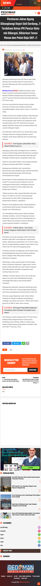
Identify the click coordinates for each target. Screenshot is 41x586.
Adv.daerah (3, 531)
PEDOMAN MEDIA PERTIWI (24, 582)
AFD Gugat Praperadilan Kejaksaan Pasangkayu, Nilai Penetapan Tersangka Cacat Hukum (20, 310)
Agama (2, 535)
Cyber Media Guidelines (25, 576)
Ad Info (15, 576)
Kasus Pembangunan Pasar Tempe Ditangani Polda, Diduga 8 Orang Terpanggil (26, 496)
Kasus (11, 350)
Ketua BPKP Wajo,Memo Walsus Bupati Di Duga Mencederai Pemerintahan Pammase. (26, 478)
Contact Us (9, 576)
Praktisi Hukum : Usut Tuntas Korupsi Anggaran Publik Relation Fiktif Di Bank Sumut (20, 230)
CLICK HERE (30, 468)
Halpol (1, 542)
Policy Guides (36, 576)
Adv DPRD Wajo (4, 527)
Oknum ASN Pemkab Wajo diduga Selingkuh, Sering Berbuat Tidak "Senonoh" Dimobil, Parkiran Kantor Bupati (26, 514)
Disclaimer (17, 578)
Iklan (1, 545)
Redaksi (3, 576)
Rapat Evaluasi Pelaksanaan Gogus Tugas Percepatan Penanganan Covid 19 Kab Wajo (24, 505)
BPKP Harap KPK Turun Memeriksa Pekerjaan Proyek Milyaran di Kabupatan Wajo (24, 487)
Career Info (24, 578)
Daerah (2, 538)
